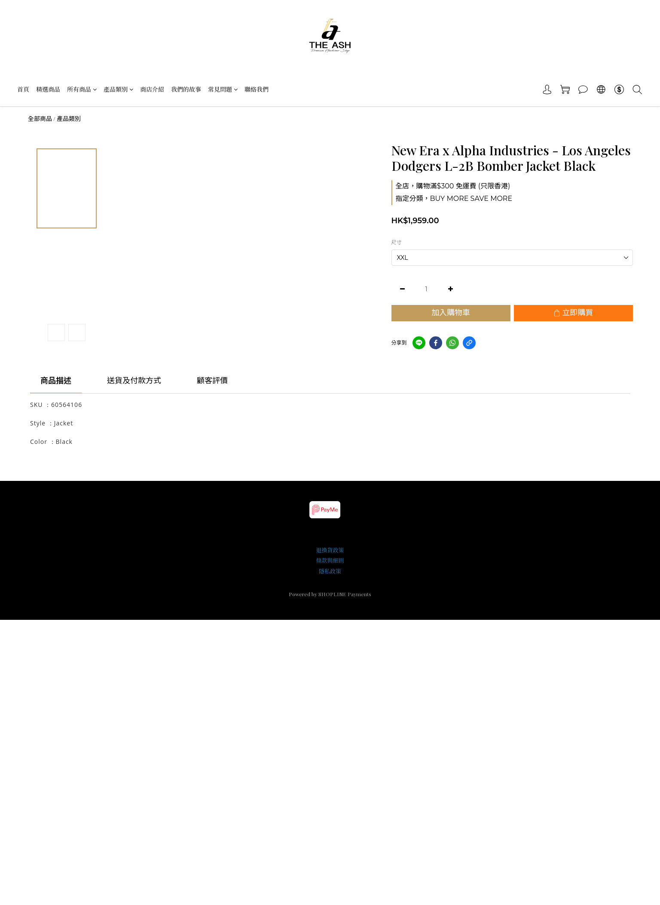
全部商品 (40, 119)
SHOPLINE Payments (344, 594)
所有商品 (82, 89)
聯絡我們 (256, 89)
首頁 (23, 89)
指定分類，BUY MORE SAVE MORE (454, 198)
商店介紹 (152, 89)
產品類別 (118, 89)
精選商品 (48, 89)
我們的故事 (186, 89)
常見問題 (223, 89)
